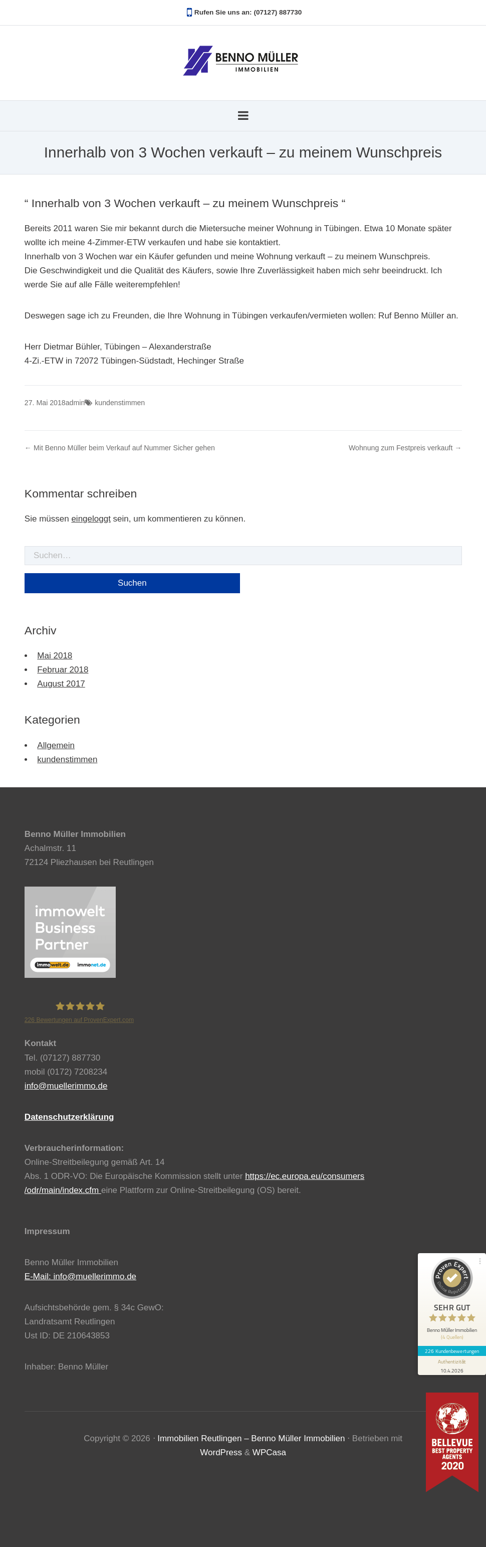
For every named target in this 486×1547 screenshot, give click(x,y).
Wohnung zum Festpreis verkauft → (405, 448)
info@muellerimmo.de (66, 1086)
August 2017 (61, 684)
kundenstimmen (120, 403)
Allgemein (56, 745)
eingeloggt (90, 519)
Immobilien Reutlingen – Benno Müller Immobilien (251, 1438)
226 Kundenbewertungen (452, 1349)
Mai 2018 (54, 655)
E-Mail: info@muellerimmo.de (80, 1276)
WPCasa (269, 1452)
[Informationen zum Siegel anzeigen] (452, 1364)
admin (75, 403)
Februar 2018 (62, 669)
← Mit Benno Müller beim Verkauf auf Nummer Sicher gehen (120, 448)
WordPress (221, 1452)
